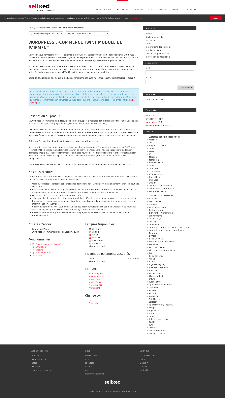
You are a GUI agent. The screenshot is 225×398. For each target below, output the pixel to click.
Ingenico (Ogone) (157, 264)
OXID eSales (154, 171)
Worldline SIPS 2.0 (157, 330)
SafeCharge (154, 299)
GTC (87, 370)
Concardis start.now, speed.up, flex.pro (167, 230)
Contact (149, 43)
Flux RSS (92, 300)
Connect (144, 351)
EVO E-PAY (153, 244)
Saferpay (153, 302)
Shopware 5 (154, 180)
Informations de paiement (158, 47)
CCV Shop (153, 142)
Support (162, 9)
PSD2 (109, 58)
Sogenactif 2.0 (155, 310)
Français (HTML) (96, 285)
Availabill (153, 198)
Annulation (39, 247)
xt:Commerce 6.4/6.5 (158, 191)
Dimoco (152, 236)
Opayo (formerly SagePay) (161, 305)
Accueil (31, 28)
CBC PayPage (155, 219)
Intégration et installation (158, 57)
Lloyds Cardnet (156, 276)
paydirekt (153, 287)
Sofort (152, 313)
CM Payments (155, 216)
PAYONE (152, 290)
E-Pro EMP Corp (156, 239)
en (191, 9)
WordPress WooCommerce (161, 188)
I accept (215, 18)
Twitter (143, 359)
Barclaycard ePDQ (157, 207)
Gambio (152, 148)
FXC (150, 253)
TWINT (152, 325)
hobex (152, 259)
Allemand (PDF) (96, 276)
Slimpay (153, 307)
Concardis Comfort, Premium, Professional (169, 227)
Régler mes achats (154, 37)
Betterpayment (156, 210)
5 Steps (34, 363)
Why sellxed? (91, 356)
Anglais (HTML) (95, 279)
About (175, 9)
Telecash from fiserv (158, 319)
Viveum (152, 328)
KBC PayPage (155, 273)
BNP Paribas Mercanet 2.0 (161, 213)
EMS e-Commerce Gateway (161, 241)
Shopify (152, 183)
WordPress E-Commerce (160, 186)
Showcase (138, 9)
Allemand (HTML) (96, 273)
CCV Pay (152, 221)
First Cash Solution (157, 247)
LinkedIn (144, 363)
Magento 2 (154, 160)
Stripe (152, 316)
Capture (37, 250)
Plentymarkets (156, 174)
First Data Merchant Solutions (162, 250)
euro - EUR (150, 115)
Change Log (94, 303)
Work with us (145, 370)
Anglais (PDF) (95, 282)
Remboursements (42, 253)
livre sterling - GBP (154, 119)
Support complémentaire (157, 53)
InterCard (153, 270)
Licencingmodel (38, 359)
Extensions (122, 9)
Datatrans (153, 233)
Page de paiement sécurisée (47, 244)
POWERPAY (154, 296)
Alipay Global (155, 201)
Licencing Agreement (95, 374)
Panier (149, 34)
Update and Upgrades (41, 370)
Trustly (152, 322)
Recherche (150, 40)
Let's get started (103, 9)
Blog (150, 9)
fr (195, 9)
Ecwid (151, 151)
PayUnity (153, 293)
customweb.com (147, 356)
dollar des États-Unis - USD (158, 125)
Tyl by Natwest (155, 282)
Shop (38, 28)
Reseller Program (154, 50)
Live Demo (35, 366)
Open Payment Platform (160, 285)
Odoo (151, 165)
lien (96, 141)
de (187, 9)
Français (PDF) (95, 288)
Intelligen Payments (158, 267)
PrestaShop (154, 177)
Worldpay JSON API (157, 333)
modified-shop (156, 163)
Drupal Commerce (157, 145)
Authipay (153, 204)
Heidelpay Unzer (156, 256)
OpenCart (153, 168)
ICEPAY (152, 262)
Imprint (89, 366)
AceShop (153, 140)
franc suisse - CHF (154, 122)
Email (148, 68)
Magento (153, 157)
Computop (154, 224)
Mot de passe (151, 77)
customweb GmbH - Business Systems (120, 391)
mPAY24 (153, 279)
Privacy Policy (136, 18)
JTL (150, 154)
